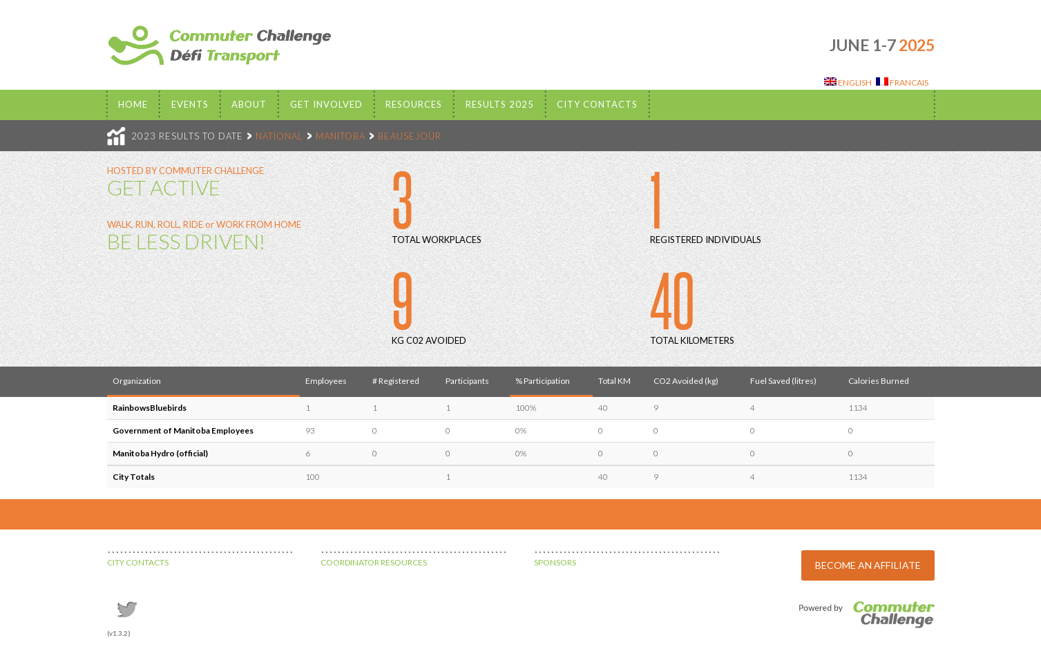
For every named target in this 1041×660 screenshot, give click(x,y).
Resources (413, 104)
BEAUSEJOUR (409, 136)
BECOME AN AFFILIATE (868, 565)
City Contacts (597, 104)
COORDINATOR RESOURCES (374, 562)
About (249, 104)
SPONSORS (555, 562)
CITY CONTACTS (138, 562)
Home (133, 104)
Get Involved (326, 104)
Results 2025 (500, 104)
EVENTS (190, 104)
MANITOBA (340, 136)
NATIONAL (279, 136)
